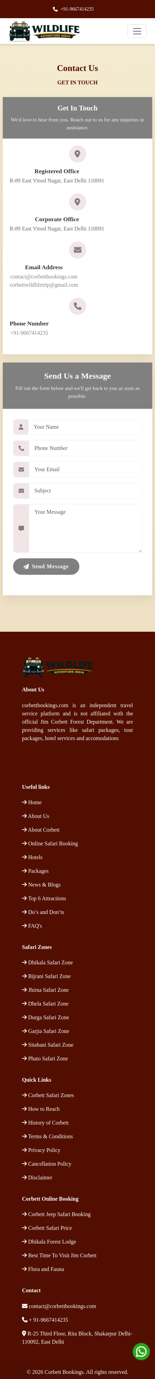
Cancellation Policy (46, 1164)
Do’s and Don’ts (43, 912)
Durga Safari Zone (45, 1017)
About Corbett (40, 830)
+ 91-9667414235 (47, 1320)
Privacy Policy (41, 1150)
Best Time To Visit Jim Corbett (59, 1255)
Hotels (32, 857)
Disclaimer (37, 1177)
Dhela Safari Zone (45, 1004)
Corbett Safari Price (47, 1228)
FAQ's (32, 926)
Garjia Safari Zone (45, 1031)
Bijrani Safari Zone (46, 976)
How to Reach (41, 1109)
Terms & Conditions (47, 1136)
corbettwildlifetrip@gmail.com (44, 285)
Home (32, 802)
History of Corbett (45, 1123)
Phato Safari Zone (45, 1058)
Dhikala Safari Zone (47, 962)
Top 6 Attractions (44, 898)
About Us (35, 816)
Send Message (46, 566)
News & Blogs (41, 885)
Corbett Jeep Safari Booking (56, 1214)
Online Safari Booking (50, 843)
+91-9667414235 (77, 9)
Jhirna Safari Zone (45, 990)
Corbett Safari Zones (48, 1095)
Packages (35, 871)
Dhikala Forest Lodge (49, 1242)
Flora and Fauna (43, 1269)
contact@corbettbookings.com (44, 277)
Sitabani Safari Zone (48, 1045)
